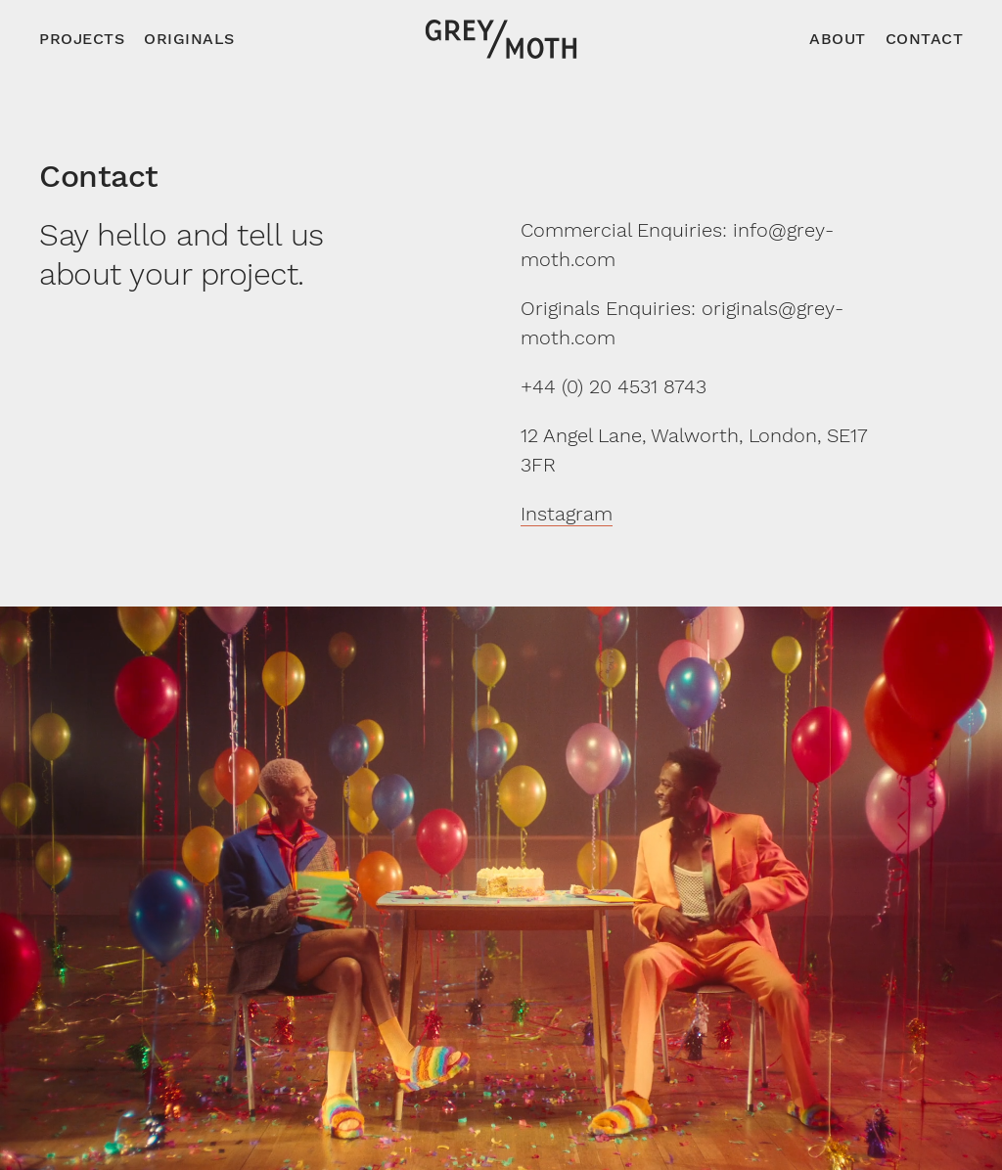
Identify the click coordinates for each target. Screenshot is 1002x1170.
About (837, 38)
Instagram (567, 513)
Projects (81, 38)
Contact (925, 38)
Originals (189, 38)
